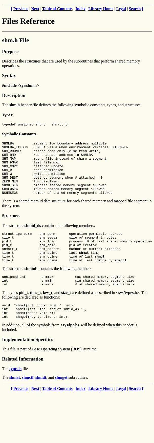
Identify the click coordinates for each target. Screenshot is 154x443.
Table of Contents (57, 9)
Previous (20, 9)
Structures (11, 227)
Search (135, 9)
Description (13, 95)
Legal (121, 9)
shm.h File (15, 40)
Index (80, 9)
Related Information (22, 381)
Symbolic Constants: (20, 135)
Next (35, 9)
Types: (7, 115)
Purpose (10, 51)
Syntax (9, 75)
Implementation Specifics (27, 362)
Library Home (100, 9)
